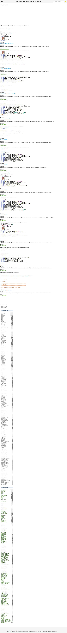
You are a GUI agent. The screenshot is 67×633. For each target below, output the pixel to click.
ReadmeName (7, 386)
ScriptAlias (7, 428)
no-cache (7, 517)
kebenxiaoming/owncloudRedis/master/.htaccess (8, 197)
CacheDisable (7, 436)
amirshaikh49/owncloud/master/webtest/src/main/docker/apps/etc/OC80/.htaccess (14, 25)
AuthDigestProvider (7, 424)
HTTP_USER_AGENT (7, 508)
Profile (7, 524)
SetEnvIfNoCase (46, 46)
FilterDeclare (7, 364)
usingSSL (7, 580)
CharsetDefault (7, 406)
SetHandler (7, 369)
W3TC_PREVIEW (7, 536)
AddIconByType (7, 409)
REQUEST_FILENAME (7, 489)
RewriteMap (7, 421)
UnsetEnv (7, 423)
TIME (7, 498)
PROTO (7, 519)
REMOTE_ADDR (7, 521)
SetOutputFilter (7, 340)
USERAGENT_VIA (7, 556)
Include (7, 337)
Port (7, 348)
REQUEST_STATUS (7, 601)
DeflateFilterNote (7, 422)
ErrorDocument (2, 93)
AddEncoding (8, 46)
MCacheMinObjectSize (7, 460)
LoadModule (7, 404)
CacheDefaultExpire (7, 477)
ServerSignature (7, 359)
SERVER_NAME (7, 520)
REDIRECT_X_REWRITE (7, 574)
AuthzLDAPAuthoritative (7, 441)
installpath (7, 608)
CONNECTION (7, 550)
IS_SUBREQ (7, 552)
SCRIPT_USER (7, 616)
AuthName (7, 354)
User (7, 339)
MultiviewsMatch (7, 446)
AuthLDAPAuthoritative (7, 465)
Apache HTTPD (18, 630)
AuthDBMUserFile (7, 455)
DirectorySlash (7, 380)
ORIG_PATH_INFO (7, 615)
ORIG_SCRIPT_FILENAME (7, 604)
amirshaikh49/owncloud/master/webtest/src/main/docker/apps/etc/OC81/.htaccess (14, 50)
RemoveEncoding (7, 435)
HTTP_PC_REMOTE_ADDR (7, 560)
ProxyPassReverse (7, 445)
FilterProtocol (7, 363)
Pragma (7, 516)
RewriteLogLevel (7, 429)
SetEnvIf (7, 343)
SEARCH (7, 543)
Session (7, 356)
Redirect (7, 321)
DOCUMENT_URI (6, 622)
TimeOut (7, 388)
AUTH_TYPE (7, 584)
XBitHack (7, 407)
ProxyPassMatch (7, 442)
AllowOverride (7, 365)
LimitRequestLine (7, 476)
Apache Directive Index (4, 305)
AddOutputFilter (7, 368)
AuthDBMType (7, 468)
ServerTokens (7, 345)
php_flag (7, 335)
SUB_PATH (7, 618)
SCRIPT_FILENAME (7, 495)
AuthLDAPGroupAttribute (7, 482)
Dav (14, 46)
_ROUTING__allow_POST (7, 555)
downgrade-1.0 (7, 533)
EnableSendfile (7, 452)
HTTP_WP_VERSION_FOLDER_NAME (7, 621)
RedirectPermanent (7, 393)
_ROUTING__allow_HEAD (7, 553)
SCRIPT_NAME (7, 571)
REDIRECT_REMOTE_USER (7, 598)
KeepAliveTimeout (7, 483)
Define (7, 374)
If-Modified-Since (7, 542)
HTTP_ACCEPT (7, 537)
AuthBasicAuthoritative (7, 425)
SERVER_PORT (7, 501)
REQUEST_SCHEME (7, 575)
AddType (12, 46)
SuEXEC (7, 481)
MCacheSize (7, 464)
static (7, 497)
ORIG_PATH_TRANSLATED (7, 605)
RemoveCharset (7, 418)
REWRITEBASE (7, 532)
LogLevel (7, 448)
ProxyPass (7, 426)
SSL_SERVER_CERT (7, 591)
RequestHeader (30, 46)
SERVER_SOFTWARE (7, 594)
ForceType (7, 367)
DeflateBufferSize (7, 470)
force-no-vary (7, 503)
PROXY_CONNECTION (7, 558)
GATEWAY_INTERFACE (7, 583)
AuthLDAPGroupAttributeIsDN (7, 480)
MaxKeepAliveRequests (7, 459)
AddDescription (7, 396)
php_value (7, 43)
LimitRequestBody (7, 385)
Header (1, 43)
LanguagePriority (7, 410)
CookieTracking (7, 449)
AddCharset (7, 341)
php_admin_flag (7, 437)
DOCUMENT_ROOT (7, 513)
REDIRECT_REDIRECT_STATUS (7, 620)
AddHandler (7, 353)
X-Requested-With (7, 522)
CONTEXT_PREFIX (7, 530)
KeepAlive (7, 382)
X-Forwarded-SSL (7, 612)
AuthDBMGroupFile (7, 456)
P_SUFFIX (7, 579)
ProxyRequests (7, 461)
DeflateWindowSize (7, 484)
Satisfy (7, 344)
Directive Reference (4, 306)
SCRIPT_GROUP (7, 599)
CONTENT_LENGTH (7, 576)
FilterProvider (7, 362)
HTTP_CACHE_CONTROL (7, 564)
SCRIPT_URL (7, 561)
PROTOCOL (7, 617)
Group (7, 373)
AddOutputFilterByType (7, 327)
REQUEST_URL (7, 562)
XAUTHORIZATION (4, 4)
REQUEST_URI (7, 490)
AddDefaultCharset (3, 46)
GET (7, 504)
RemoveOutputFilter (7, 443)
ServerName (7, 397)
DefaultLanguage (7, 381)
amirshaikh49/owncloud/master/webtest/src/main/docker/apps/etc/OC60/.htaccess (14, 247)
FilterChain (7, 361)
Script (7, 323)
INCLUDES (7, 496)
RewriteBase (7, 315)
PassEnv (7, 427)
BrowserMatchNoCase (7, 417)
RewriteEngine (35, 46)
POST (7, 505)
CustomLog (7, 430)
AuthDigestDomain (7, 450)
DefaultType (7, 416)
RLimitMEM (7, 469)
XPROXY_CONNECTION (7, 559)
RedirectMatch (7, 347)
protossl (7, 510)
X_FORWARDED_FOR (7, 557)
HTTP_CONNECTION (7, 567)
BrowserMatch (7, 346)
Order (7, 320)
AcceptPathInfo (7, 383)
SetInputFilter (7, 444)
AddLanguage (7, 398)
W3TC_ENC (7, 525)
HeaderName (7, 389)
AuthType (7, 357)
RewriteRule (11, 43)
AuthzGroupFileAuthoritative (7, 458)
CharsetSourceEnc (7, 408)
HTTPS (7, 493)
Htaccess (4, 43)
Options (23, 46)
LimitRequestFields (7, 472)
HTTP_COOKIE (7, 518)
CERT (7, 566)
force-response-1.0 (7, 538)
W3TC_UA (7, 545)
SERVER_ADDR (7, 511)
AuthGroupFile (7, 366)
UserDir (7, 411)
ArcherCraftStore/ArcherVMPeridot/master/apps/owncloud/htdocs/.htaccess (13, 222)
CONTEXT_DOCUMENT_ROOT (7, 619)
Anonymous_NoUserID (7, 466)
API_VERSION (7, 585)
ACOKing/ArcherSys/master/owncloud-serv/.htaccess (9, 272)
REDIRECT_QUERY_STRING (7, 582)
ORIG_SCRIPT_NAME (7, 603)
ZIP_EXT (7, 611)
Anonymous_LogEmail (7, 467)
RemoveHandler (7, 375)
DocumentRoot (7, 399)
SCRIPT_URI (7, 586)
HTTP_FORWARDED (7, 587)
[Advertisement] (33, 14)
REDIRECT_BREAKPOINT (7, 613)
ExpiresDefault (7, 325)
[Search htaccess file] (58, 2)
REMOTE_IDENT (7, 602)
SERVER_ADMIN (7, 541)
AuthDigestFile (7, 440)
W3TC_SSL (7, 540)
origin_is (7, 581)
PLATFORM (7, 607)
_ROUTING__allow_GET (7, 554)
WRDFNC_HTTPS (7, 572)
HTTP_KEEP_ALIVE (7, 565)
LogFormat (7, 431)
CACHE (7, 523)
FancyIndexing (7, 379)
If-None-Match (7, 546)
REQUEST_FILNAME (7, 573)
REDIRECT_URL (7, 563)
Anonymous (7, 376)
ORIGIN (1, 49)
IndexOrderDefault (7, 403)
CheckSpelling (7, 402)
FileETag (7, 334)
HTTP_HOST (7, 491)
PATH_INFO (7, 544)
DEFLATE (7, 492)
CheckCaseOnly (7, 438)
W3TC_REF (7, 549)
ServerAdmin (7, 439)
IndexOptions (7, 377)
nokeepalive (7, 531)
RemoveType (7, 387)
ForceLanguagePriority (7, 420)
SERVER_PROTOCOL (7, 596)
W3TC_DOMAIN (7, 577)
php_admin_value (7, 395)
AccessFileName (7, 451)
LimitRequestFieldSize (7, 473)
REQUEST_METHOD (7, 509)
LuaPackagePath (7, 447)
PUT (7, 514)
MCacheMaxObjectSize (7, 462)
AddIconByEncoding (7, 419)
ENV (7, 494)
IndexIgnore (7, 352)
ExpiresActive (7, 324)
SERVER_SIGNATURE (7, 595)
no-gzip (7, 500)
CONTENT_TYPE (7, 539)
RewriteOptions (7, 360)
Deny (7, 318)
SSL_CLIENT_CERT (7, 593)
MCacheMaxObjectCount (7, 463)
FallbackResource (7, 378)
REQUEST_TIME (7, 600)
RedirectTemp (7, 355)
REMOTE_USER (7, 534)
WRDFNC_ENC (7, 570)
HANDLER (7, 535)
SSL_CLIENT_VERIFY (7, 592)
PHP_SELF (7, 597)
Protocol (7, 384)
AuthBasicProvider (7, 390)
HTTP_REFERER (7, 515)
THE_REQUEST (7, 512)
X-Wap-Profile (7, 529)
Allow (7, 317)
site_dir (7, 606)
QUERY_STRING (7, 499)
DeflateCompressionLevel (7, 405)
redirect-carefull (7, 578)
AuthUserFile (7, 358)
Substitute (7, 414)
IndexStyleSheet (7, 400)
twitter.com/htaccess (4, 307)
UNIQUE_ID (7, 614)
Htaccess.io (9, 630)
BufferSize (7, 478)
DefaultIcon (7, 401)
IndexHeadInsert (7, 415)
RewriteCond (7, 314)
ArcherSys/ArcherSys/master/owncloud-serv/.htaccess (9, 75)
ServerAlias (7, 457)
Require (7, 333)
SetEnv (43, 46)
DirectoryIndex (17, 46)
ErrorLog (7, 471)
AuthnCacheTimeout (7, 479)
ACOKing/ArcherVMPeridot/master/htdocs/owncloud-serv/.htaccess (12, 126)
